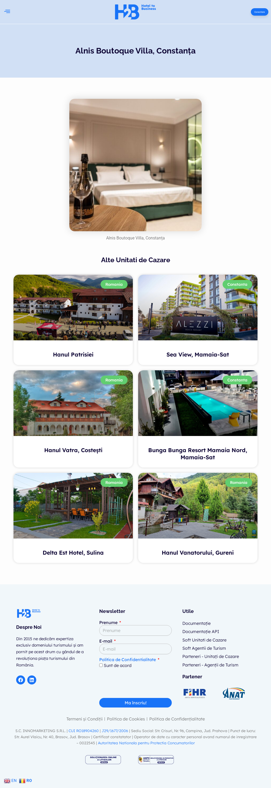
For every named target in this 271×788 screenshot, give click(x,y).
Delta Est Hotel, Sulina (73, 552)
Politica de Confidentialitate (127, 659)
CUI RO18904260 (84, 730)
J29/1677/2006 (115, 730)
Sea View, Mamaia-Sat (197, 354)
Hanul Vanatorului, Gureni (198, 552)
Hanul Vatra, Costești (73, 449)
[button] (7, 12)
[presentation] (139, 685)
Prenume (109, 622)
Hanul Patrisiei (73, 354)
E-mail (106, 641)
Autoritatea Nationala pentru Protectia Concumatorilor (146, 743)
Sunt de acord (118, 665)
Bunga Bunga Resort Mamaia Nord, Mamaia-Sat (197, 453)
